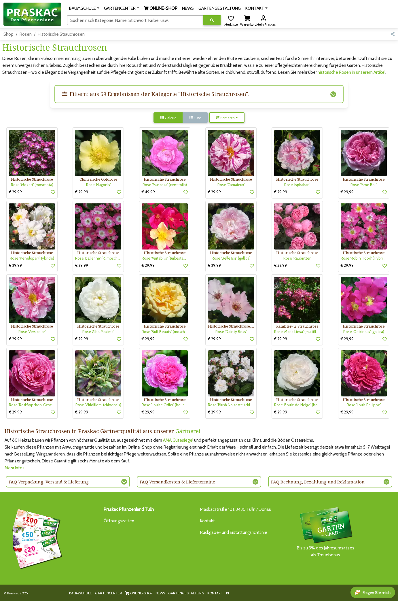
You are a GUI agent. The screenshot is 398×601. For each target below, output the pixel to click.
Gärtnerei (187, 430)
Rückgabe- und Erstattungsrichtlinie (233, 532)
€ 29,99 (15, 192)
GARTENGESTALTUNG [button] (219, 8)
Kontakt (207, 520)
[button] (84, 8)
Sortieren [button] (225, 118)
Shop (8, 34)
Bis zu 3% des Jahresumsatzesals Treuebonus (326, 531)
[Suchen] (135, 20)
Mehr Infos (14, 467)
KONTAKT (215, 593)
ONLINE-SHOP (138, 593)
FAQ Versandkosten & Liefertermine (177, 482)
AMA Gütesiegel (178, 440)
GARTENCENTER (108, 593)
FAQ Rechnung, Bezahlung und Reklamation (318, 482)
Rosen (26, 34)
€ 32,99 (280, 265)
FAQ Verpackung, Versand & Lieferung (49, 482)
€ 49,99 (148, 192)
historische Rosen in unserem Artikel (351, 72)
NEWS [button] (188, 8)
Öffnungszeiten (119, 520)
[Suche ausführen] (212, 20)
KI (227, 593)
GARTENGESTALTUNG (186, 593)
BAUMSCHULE (80, 593)
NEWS (160, 593)
